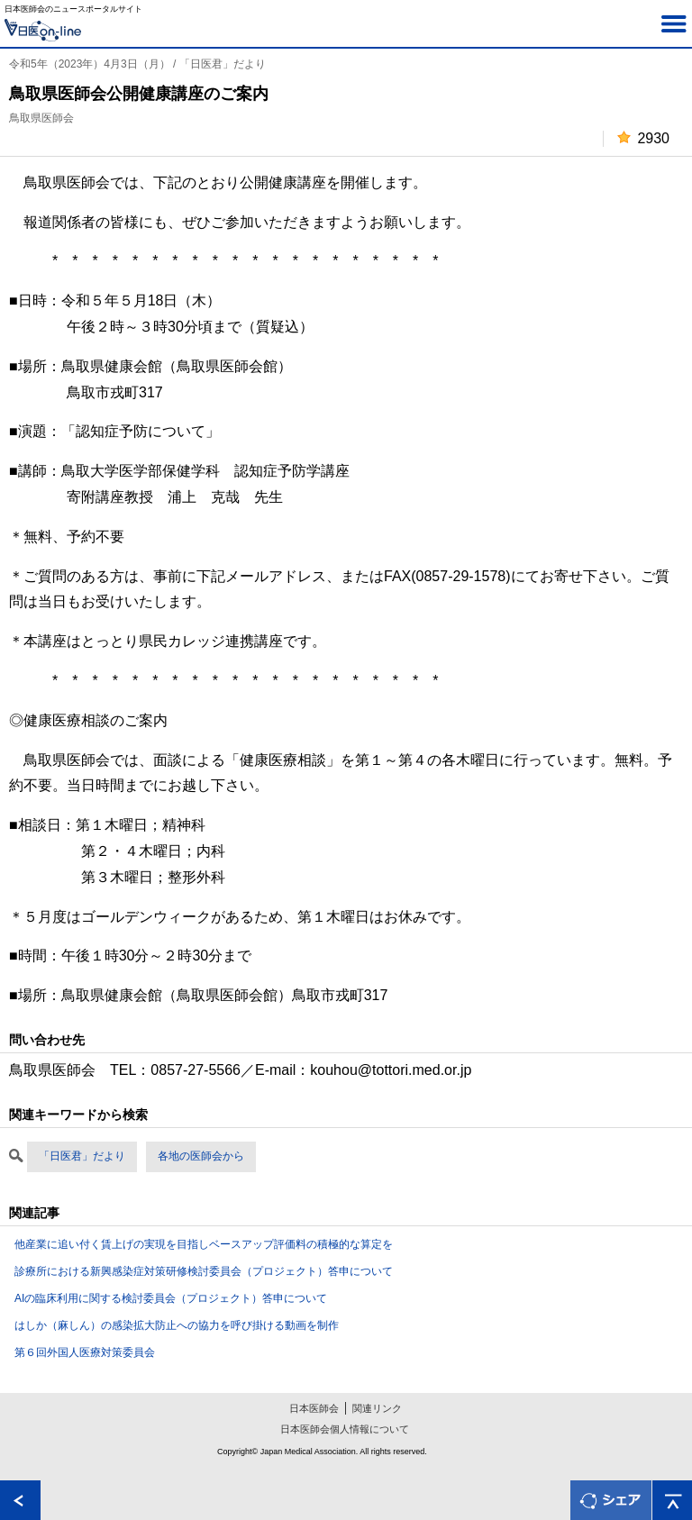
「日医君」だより (82, 1156)
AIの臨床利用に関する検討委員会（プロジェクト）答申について (170, 1298)
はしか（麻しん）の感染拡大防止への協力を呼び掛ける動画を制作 (176, 1325)
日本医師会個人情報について (344, 1429)
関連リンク (377, 1408)
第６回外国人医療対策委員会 (84, 1352)
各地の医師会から (201, 1156)
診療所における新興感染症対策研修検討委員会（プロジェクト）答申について (203, 1271)
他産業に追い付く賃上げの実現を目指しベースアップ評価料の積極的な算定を (203, 1244)
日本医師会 (314, 1408)
